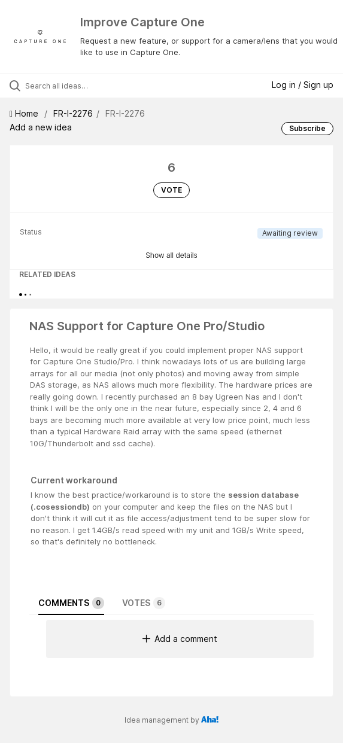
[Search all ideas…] (93, 85)
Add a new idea (41, 127)
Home (25, 113)
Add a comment (179, 639)
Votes (143, 603)
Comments (71, 603)
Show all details (171, 255)
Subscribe (307, 128)
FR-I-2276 (73, 113)
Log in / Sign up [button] (302, 85)
